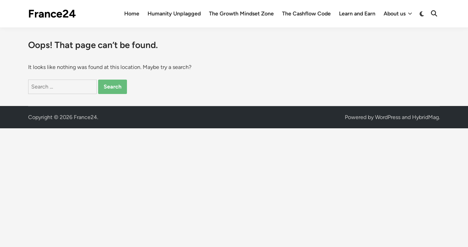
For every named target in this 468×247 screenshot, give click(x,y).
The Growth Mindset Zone (241, 13)
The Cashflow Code (306, 13)
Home (131, 13)
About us (398, 13)
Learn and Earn (357, 13)
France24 (52, 13)
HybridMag (425, 117)
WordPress (387, 117)
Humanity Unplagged (174, 13)
